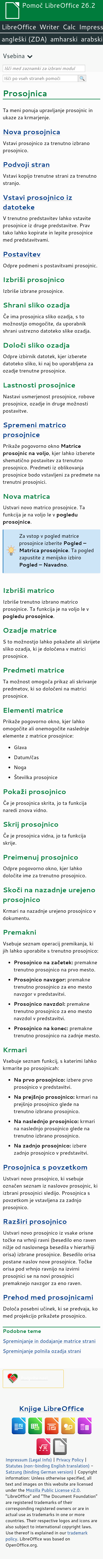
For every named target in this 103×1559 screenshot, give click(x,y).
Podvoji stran (26, 164)
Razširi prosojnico (35, 1221)
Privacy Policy (69, 1460)
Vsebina (14, 55)
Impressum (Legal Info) (28, 1460)
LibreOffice (19, 27)
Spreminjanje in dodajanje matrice (49, 1341)
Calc (69, 27)
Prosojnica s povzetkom (45, 1167)
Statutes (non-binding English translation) (47, 1466)
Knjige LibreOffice (51, 1408)
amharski (63, 39)
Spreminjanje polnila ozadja (42, 1350)
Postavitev (22, 254)
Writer (49, 27)
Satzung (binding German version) (39, 1472)
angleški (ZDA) (24, 39)
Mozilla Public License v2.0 (53, 1490)
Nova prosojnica (31, 131)
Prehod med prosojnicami (48, 1297)
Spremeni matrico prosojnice (34, 429)
